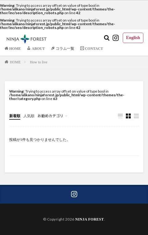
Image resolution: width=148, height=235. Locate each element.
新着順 (14, 116)
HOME (15, 62)
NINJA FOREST (89, 219)
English (133, 37)
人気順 (28, 116)
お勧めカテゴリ (50, 116)
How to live (38, 62)
